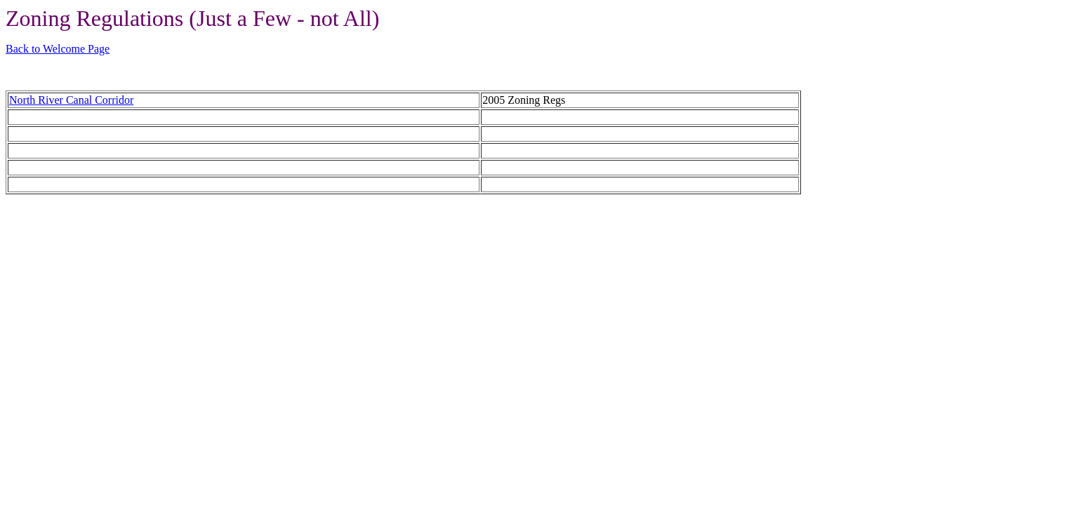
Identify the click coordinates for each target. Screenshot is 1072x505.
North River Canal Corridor (71, 100)
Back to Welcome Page (58, 49)
